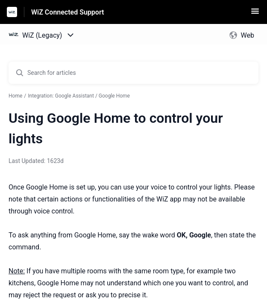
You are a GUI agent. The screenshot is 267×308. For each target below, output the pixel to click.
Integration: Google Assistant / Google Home (79, 96)
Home (15, 96)
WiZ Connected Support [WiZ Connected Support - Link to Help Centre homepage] (67, 12)
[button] (255, 14)
